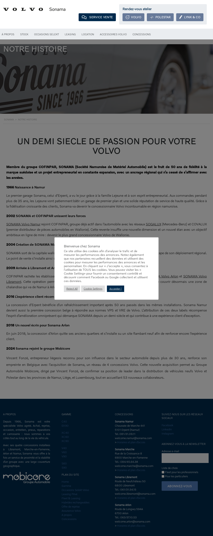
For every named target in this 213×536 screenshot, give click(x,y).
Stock (25, 34)
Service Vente (95, 17)
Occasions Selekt (47, 34)
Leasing (71, 34)
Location (89, 34)
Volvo (132, 17)
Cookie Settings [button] (93, 288)
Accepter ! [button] (116, 288)
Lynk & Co (189, 17)
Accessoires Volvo (114, 34)
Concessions (143, 34)
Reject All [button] (72, 288)
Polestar (159, 17)
